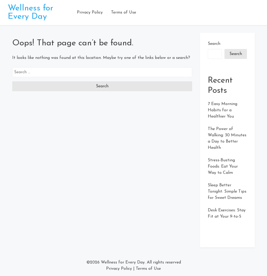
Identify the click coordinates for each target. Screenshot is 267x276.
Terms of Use (123, 12)
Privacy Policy (90, 12)
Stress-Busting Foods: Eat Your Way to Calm (223, 166)
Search (214, 44)
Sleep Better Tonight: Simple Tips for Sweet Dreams (227, 191)
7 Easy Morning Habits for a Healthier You (222, 110)
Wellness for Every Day (30, 12)
